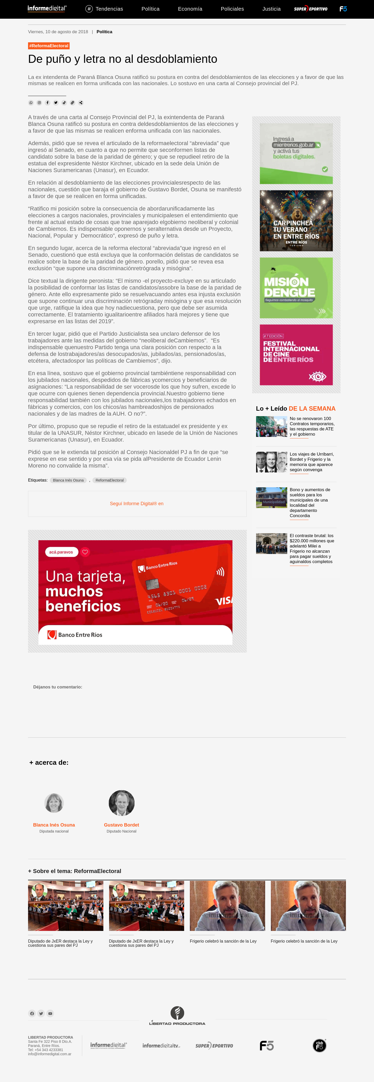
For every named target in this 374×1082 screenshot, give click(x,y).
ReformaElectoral (50, 45)
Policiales (232, 9)
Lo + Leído (296, 408)
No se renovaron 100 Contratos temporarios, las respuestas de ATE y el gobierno (312, 426)
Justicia (271, 9)
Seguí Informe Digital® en (137, 503)
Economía (190, 9)
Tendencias (104, 9)
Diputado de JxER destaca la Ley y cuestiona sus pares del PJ (60, 943)
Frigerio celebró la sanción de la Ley (223, 941)
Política (151, 9)
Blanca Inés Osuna (68, 480)
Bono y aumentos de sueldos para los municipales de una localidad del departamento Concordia (310, 502)
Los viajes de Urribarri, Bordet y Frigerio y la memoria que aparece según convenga (312, 462)
